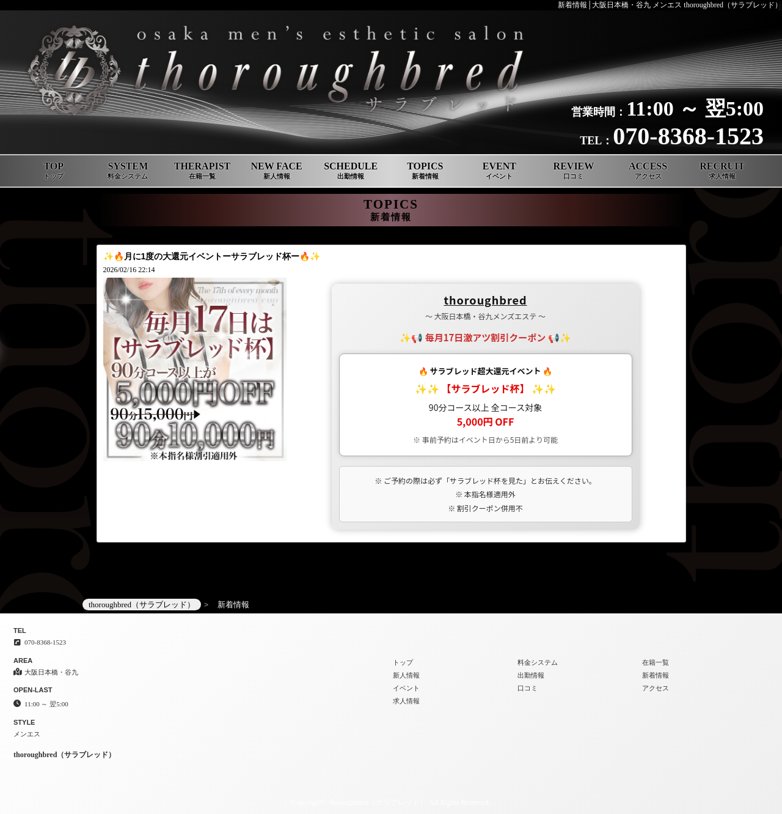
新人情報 (406, 675)
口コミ (527, 688)
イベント (406, 688)
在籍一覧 (655, 662)
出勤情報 (530, 675)
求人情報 (406, 701)
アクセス (655, 688)
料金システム (537, 662)
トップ (403, 662)
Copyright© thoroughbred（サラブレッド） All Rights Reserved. (391, 802)
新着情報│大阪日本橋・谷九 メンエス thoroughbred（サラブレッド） (670, 5)
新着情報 (655, 675)
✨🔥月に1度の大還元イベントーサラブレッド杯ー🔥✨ (212, 256)
